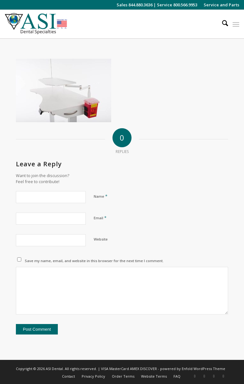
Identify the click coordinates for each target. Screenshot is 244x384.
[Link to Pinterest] (223, 376)
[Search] (222, 24)
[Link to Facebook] (204, 376)
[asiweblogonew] (36, 24)
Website (101, 239)
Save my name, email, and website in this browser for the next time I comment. (94, 260)
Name (100, 196)
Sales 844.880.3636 (134, 5)
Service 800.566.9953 (177, 5)
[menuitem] (219, 4)
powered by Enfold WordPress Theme (192, 368)
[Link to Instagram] (195, 376)
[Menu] (236, 24)
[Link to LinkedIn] (214, 376)
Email (100, 218)
